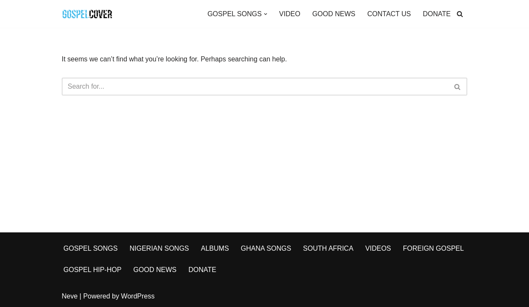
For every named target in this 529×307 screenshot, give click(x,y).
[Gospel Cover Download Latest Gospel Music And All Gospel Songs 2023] (87, 14)
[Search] (460, 14)
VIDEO (289, 13)
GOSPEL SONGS (90, 248)
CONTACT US (389, 13)
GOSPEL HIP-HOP (92, 269)
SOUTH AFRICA (328, 248)
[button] (265, 14)
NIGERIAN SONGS (159, 248)
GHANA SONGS (266, 248)
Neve (69, 296)
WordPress (137, 296)
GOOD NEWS (333, 13)
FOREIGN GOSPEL (433, 248)
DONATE (437, 13)
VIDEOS (378, 248)
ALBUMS (215, 248)
